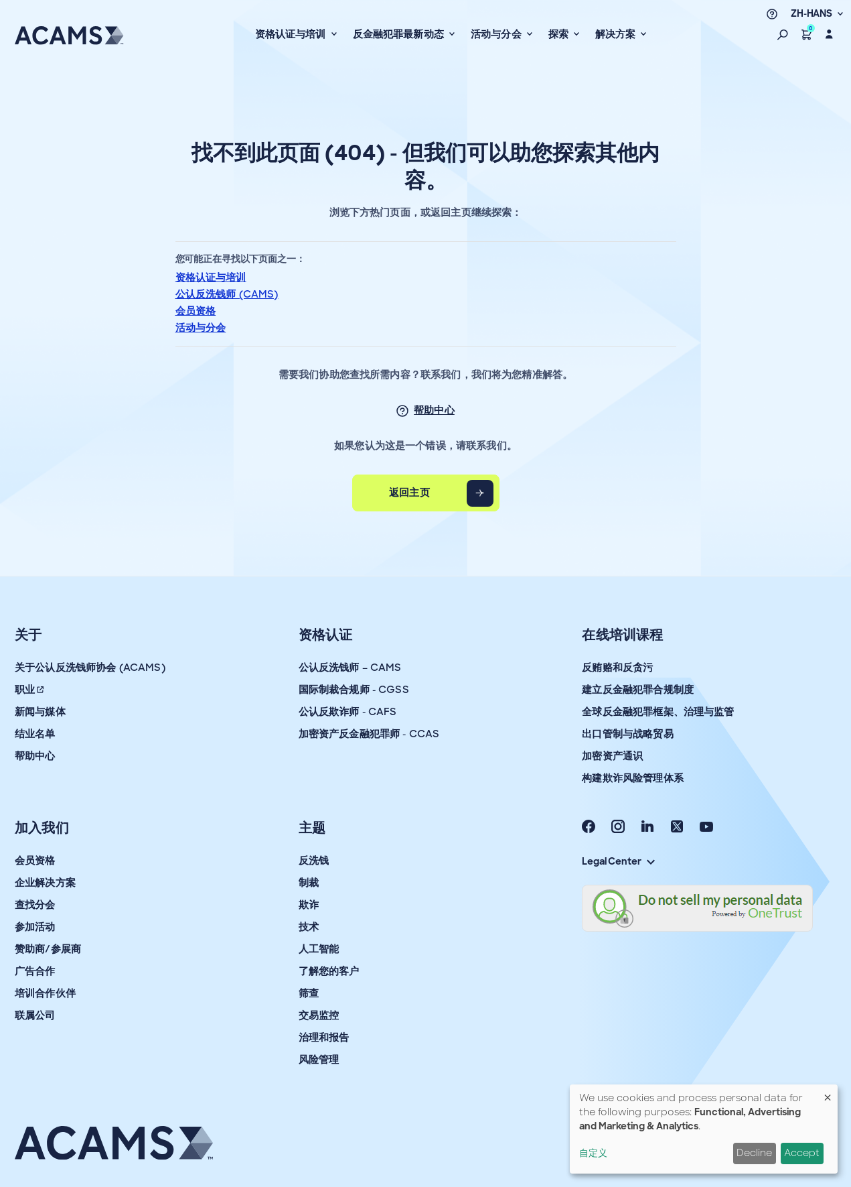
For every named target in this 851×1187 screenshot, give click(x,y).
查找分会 (35, 905)
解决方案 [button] (617, 34)
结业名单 (35, 734)
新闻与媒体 (40, 712)
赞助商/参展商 (48, 949)
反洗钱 (314, 860)
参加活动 (35, 927)
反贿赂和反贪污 (617, 667)
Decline (754, 1153)
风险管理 (319, 1059)
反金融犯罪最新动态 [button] (400, 34)
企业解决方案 (45, 882)
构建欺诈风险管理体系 (633, 778)
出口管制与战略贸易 (627, 734)
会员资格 (195, 311)
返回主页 (409, 492)
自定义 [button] (593, 1153)
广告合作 (35, 971)
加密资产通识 (612, 756)
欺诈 (309, 905)
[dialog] (704, 1129)
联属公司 (35, 1015)
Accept (802, 1153)
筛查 (309, 993)
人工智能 (319, 949)
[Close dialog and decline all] (828, 1092)
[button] (782, 34)
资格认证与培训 (210, 277)
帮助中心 (434, 410)
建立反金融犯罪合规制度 (638, 689)
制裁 (309, 882)
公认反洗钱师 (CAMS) (227, 294)
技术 (309, 927)
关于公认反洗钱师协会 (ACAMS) (90, 667)
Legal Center (618, 861)
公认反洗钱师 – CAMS (350, 667)
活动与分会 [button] (497, 34)
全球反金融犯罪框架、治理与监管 (658, 712)
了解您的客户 (329, 971)
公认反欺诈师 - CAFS (348, 712)
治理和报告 (324, 1037)
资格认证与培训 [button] (292, 34)
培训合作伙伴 (45, 993)
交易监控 (319, 1015)
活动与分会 (200, 327)
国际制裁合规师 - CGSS (354, 689)
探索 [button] (559, 34)
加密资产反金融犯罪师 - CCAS (369, 734)
